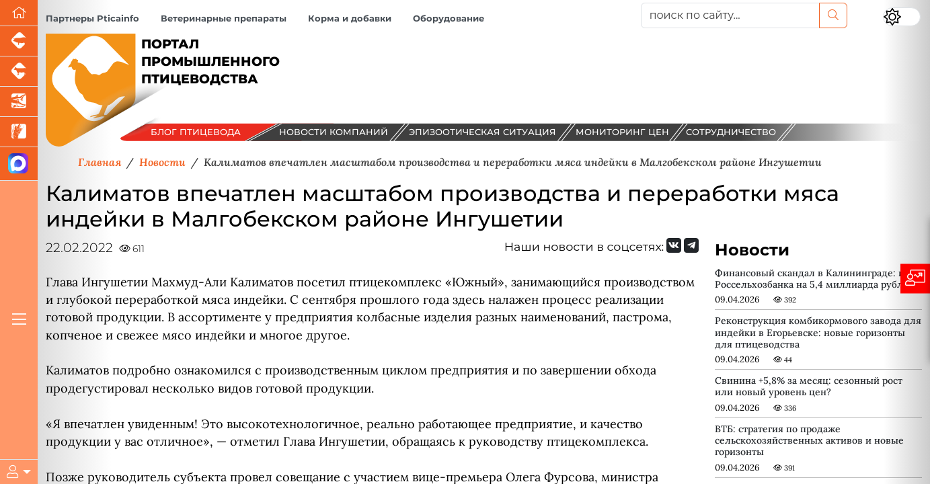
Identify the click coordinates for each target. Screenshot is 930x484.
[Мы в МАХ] (19, 164)
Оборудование (448, 18)
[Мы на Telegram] (691, 245)
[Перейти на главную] (19, 13)
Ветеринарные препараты (223, 18)
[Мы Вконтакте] (673, 245)
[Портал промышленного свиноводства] (19, 41)
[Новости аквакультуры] (19, 102)
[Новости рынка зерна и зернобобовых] (19, 132)
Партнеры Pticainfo (92, 18)
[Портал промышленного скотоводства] (19, 71)
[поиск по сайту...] (730, 15)
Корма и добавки (349, 18)
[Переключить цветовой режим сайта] (902, 16)
